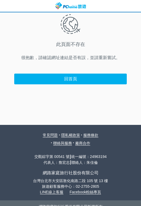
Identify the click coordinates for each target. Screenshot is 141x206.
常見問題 (50, 135)
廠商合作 (82, 143)
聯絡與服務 (62, 143)
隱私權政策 (70, 135)
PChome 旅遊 (71, 5)
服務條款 (90, 135)
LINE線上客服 (51, 192)
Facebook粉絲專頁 (85, 192)
